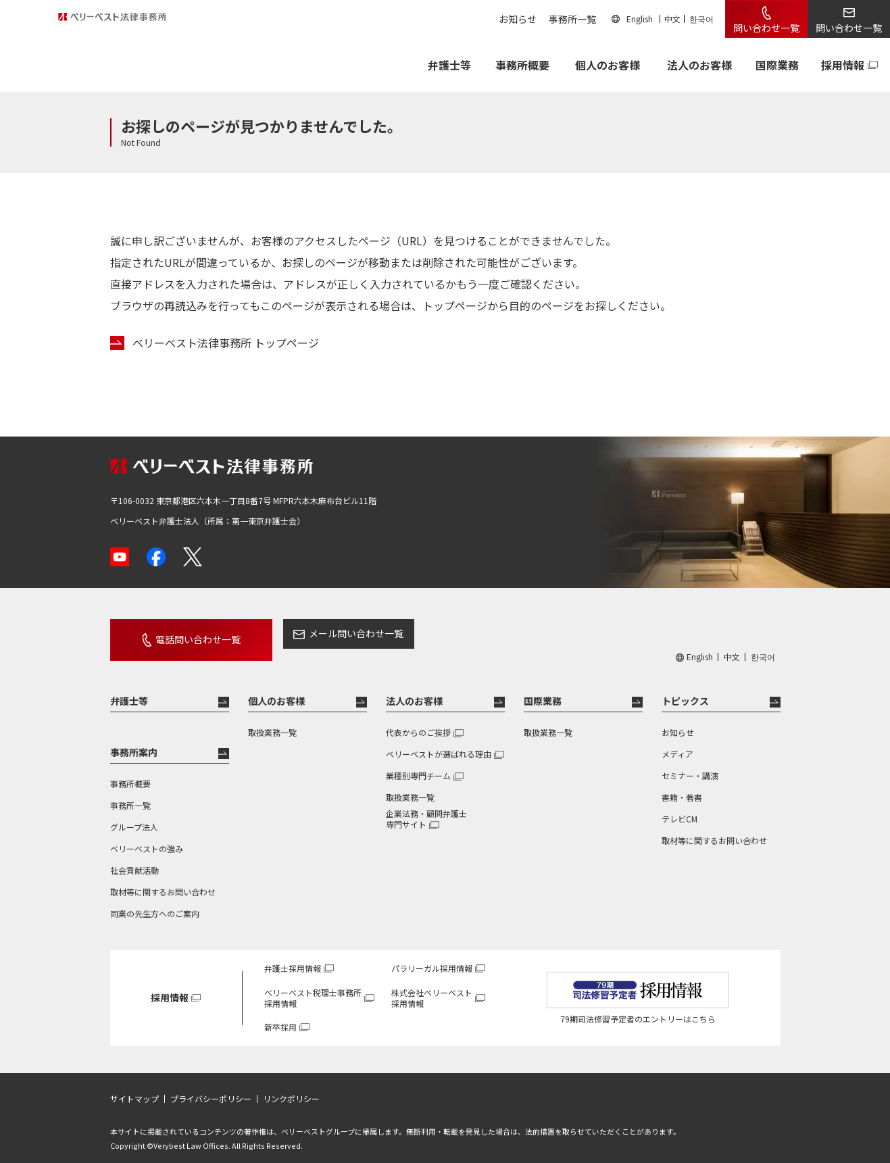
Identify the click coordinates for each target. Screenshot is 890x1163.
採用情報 (842, 64)
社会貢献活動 (134, 858)
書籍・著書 (682, 785)
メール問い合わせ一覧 (325, 633)
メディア (677, 741)
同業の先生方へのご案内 (154, 901)
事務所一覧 (572, 19)
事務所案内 (133, 740)
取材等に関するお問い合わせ (163, 879)
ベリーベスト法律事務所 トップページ (225, 343)
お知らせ (518, 19)
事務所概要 (522, 64)
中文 (672, 18)
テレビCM (679, 806)
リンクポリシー (291, 1087)
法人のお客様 (699, 64)
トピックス (685, 688)
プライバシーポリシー (210, 1087)
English (639, 18)
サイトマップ (134, 1087)
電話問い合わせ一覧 (182, 633)
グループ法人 (134, 814)
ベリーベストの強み (146, 836)
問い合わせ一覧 (766, 27)
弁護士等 (129, 688)
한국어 (701, 18)
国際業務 (777, 64)
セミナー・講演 (690, 763)
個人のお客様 (607, 64)
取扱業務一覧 (272, 720)
